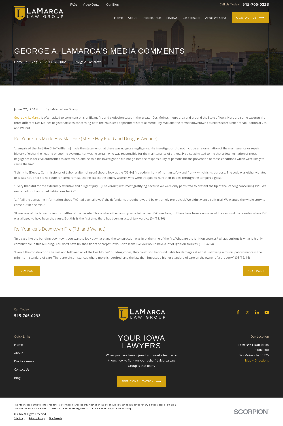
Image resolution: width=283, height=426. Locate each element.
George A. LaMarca (27, 117)
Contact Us (250, 17)
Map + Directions (257, 360)
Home (18, 345)
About (18, 353)
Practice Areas (24, 361)
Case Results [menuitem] (191, 18)
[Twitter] (248, 312)
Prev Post (27, 271)
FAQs (73, 4)
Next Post (256, 271)
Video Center (92, 4)
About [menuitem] (132, 18)
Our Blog (112, 4)
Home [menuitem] (118, 18)
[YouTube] (267, 312)
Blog (17, 378)
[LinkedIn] (257, 312)
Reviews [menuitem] (172, 18)
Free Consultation (141, 381)
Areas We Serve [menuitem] (216, 18)
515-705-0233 (255, 4)
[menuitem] (19, 418)
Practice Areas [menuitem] (151, 18)
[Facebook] (238, 312)
